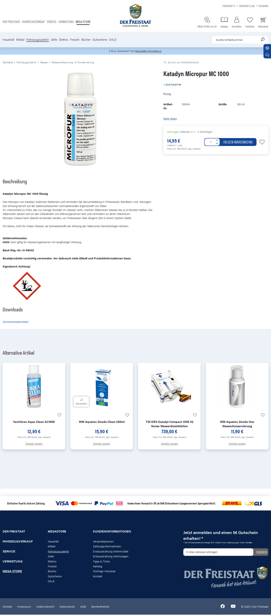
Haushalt (8, 39)
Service (52, 21)
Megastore (57, 532)
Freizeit (74, 39)
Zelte (54, 39)
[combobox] (240, 40)
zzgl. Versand (194, 149)
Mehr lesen (170, 119)
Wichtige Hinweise (104, 571)
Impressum (24, 607)
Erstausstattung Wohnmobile (111, 551)
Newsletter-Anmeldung (149, 51)
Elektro (63, 39)
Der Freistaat (11, 21)
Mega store (83, 21)
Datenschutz (67, 607)
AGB (83, 607)
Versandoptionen (103, 541)
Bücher (86, 39)
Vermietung (66, 21)
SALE (112, 39)
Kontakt (97, 576)
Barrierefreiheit (100, 607)
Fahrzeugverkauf (33, 21)
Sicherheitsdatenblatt (15, 322)
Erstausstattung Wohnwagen (111, 556)
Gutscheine (99, 39)
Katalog (97, 566)
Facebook (263, 6)
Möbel (20, 39)
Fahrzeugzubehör (37, 39)
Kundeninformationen (112, 532)
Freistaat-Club (246, 6)
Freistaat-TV (228, 6)
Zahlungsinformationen (107, 547)
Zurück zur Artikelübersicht (181, 62)
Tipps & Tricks (101, 561)
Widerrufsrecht (45, 607)
